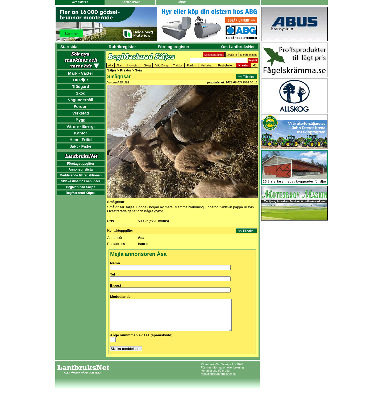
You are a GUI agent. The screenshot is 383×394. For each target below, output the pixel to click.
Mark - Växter (80, 73)
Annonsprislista (81, 169)
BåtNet (182, 2)
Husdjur (80, 80)
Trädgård (80, 86)
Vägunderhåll (80, 100)
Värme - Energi (80, 126)
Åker (119, 65)
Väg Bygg (161, 65)
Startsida (68, 46)
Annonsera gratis (214, 54)
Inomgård (133, 65)
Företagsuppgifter (80, 164)
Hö (254, 65)
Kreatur (243, 65)
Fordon (81, 106)
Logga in (231, 54)
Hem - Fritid (80, 139)
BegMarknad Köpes (80, 193)
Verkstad (80, 113)
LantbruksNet (130, 2)
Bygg (81, 119)
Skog (81, 93)
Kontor (80, 133)
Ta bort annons (248, 54)
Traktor (177, 65)
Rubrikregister (122, 46)
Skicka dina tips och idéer (80, 181)
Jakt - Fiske (80, 146)
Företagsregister (173, 46)
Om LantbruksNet (238, 46)
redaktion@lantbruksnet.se (218, 380)
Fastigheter (225, 65)
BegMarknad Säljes (80, 187)
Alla (110, 65)
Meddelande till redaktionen (81, 175)
